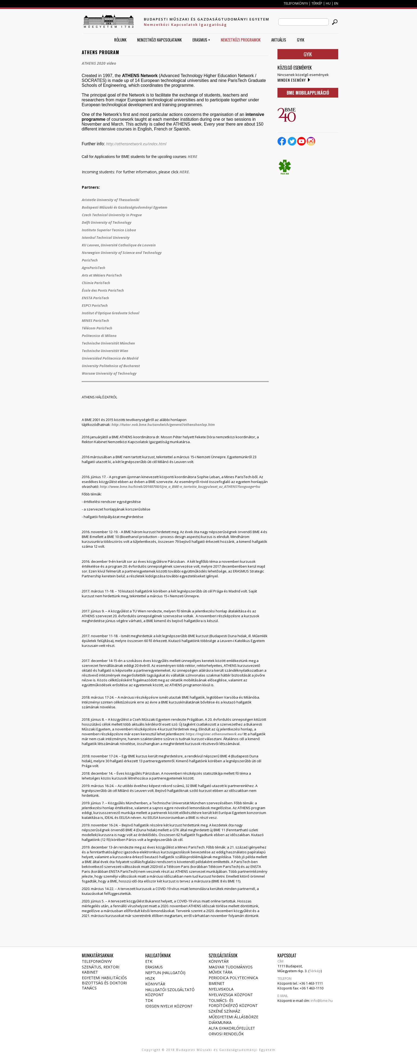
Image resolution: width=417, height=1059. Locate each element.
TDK (149, 1000)
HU (328, 3)
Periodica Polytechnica (233, 977)
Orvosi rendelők (226, 1033)
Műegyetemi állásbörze (233, 1016)
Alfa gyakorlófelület (232, 1028)
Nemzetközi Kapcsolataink (159, 40)
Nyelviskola (221, 989)
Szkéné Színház (224, 1011)
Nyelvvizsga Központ (231, 994)
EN (336, 3)
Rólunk (120, 40)
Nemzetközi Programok (240, 40)
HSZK (150, 978)
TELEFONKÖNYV (296, 3)
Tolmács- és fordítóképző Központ (233, 1003)
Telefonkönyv (96, 961)
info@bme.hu (322, 1000)
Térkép (315, 970)
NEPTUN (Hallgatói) (165, 972)
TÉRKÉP (317, 3)
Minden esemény (291, 80)
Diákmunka (220, 1022)
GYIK (300, 40)
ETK (148, 961)
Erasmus (154, 967)
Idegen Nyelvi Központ (169, 1006)
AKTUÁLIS (278, 40)
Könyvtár (155, 983)
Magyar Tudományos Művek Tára (231, 969)
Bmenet (217, 983)
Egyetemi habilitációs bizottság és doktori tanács (104, 983)
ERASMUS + (201, 40)
